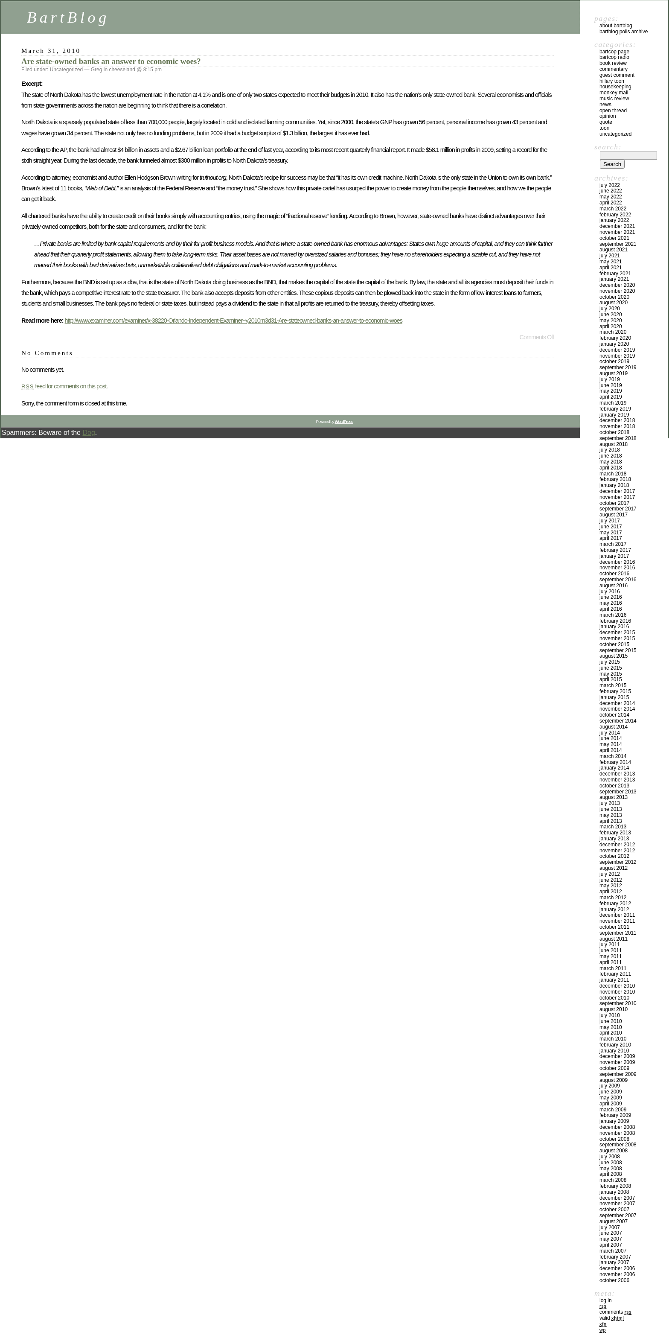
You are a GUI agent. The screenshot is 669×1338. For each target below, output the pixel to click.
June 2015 (610, 668)
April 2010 (610, 1033)
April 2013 (610, 821)
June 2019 (610, 385)
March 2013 (612, 827)
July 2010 (609, 1015)
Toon (604, 128)
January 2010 (614, 1051)
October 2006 (614, 1280)
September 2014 (618, 721)
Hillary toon (611, 81)
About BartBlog (615, 26)
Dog (88, 432)
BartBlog (68, 17)
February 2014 (615, 762)
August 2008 (613, 1151)
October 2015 (614, 644)
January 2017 (614, 556)
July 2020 (609, 309)
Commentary (613, 69)
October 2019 (614, 361)
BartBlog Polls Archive (623, 32)
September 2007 (618, 1215)
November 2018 (617, 426)
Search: (608, 147)
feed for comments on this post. (64, 386)
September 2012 (618, 862)
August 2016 (613, 586)
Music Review (614, 99)
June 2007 (610, 1233)
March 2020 (612, 332)
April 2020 (610, 326)
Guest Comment (616, 75)
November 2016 (617, 568)
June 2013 (610, 809)
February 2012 (615, 904)
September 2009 (618, 1074)
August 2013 (613, 797)
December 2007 (617, 1198)
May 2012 (610, 886)
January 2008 (614, 1192)
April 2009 (610, 1104)
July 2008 (609, 1157)
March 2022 (612, 209)
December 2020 (617, 285)
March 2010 (612, 1039)
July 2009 (609, 1086)
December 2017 (617, 491)
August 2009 (613, 1080)
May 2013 (610, 815)
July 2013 (609, 803)
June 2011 (610, 950)
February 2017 (615, 550)
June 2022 (610, 191)
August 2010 (613, 1009)
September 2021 (618, 244)
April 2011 (610, 962)
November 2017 (617, 497)
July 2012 (609, 874)
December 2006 (617, 1268)
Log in (605, 1300)
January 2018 (614, 485)
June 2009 (610, 1092)
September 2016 (618, 580)
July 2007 (609, 1227)
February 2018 (615, 479)
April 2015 (610, 679)
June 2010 (610, 1021)
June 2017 (610, 527)
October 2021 (614, 238)
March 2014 (612, 756)
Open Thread (613, 111)
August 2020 (613, 303)
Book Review (613, 63)
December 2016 (617, 562)
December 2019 (617, 350)
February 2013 (615, 833)
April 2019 (610, 397)
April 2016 (610, 609)
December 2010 (617, 986)
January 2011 (614, 980)
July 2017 (609, 521)
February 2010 (615, 1045)
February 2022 (615, 215)
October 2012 (614, 856)
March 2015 (612, 685)
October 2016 (614, 574)
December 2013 (617, 774)
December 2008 (617, 1127)
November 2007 (617, 1204)
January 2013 (614, 839)
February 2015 (615, 691)
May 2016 (610, 603)
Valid (611, 1318)
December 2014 (617, 703)
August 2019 (613, 373)
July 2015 (609, 662)
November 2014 (617, 709)
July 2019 (609, 379)
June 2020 (610, 315)
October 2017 (614, 503)
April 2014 (610, 750)
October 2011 (614, 927)
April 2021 (610, 268)
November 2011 (617, 921)
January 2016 (614, 627)
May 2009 (610, 1098)
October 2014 (614, 715)
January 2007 (614, 1262)
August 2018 (613, 444)
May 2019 (610, 391)
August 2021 (613, 250)
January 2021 (614, 279)
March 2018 (612, 474)
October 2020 (614, 297)
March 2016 (612, 615)
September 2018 (618, 438)
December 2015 (617, 632)
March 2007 (612, 1251)
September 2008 (618, 1145)
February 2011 (615, 974)
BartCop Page (614, 52)
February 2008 (615, 1186)
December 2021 (617, 226)
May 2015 (610, 674)
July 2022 (609, 185)
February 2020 (615, 338)
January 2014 (614, 768)
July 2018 (609, 450)
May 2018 (610, 462)
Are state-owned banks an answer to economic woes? (111, 61)
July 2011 (609, 944)
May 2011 (610, 956)
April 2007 (610, 1245)
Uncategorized (66, 70)
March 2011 (612, 968)
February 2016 (615, 621)
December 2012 (617, 845)
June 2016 (610, 597)
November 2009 (617, 1062)
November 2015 (617, 638)
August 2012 (613, 868)
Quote (605, 122)
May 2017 (610, 533)
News (605, 105)
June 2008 (610, 1163)
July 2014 (609, 733)
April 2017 (610, 538)
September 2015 (618, 650)
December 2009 (617, 1056)
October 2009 (614, 1068)
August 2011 (613, 939)
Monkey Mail (613, 93)
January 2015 (614, 697)
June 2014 (610, 738)
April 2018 (610, 468)
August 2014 (613, 727)
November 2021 (617, 232)
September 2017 (618, 509)
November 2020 (617, 291)
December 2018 (617, 420)
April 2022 (610, 203)
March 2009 (612, 1110)
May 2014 (610, 744)
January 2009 (614, 1121)
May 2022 (610, 197)
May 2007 (610, 1239)
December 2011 (617, 915)
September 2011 (618, 933)
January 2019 (614, 415)
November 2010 (617, 992)
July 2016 (609, 592)
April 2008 (610, 1174)
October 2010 (614, 998)
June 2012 (610, 880)
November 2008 (617, 1133)
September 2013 (618, 792)
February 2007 (615, 1257)
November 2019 (617, 356)
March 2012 (612, 898)
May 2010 (610, 1027)
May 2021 (610, 262)
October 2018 (614, 432)
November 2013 (617, 780)
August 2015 (613, 656)
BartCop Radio (614, 57)
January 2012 (614, 909)
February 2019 (615, 409)
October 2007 (614, 1210)
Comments (615, 1312)
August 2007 (613, 1221)
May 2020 (610, 321)
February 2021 (615, 274)
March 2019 (612, 403)
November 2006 (617, 1274)
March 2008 (612, 1180)
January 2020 (614, 344)
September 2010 (618, 1003)
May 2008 (610, 1169)
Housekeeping (615, 87)
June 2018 (610, 456)
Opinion (607, 116)
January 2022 (614, 220)
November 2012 (617, 851)
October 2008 (614, 1139)
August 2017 (613, 515)
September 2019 (618, 367)
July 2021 (609, 256)
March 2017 (612, 544)
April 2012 (610, 892)
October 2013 (614, 786)
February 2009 (615, 1115)
